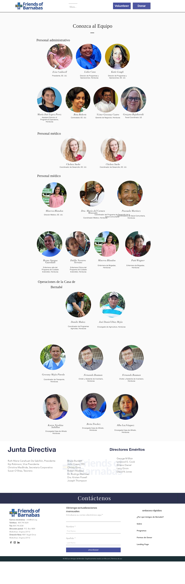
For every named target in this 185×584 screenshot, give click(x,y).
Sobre (139, 524)
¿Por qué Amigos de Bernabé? (148, 517)
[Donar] (141, 6)
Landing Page (143, 544)
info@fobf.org (31, 520)
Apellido (70, 538)
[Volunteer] (122, 6)
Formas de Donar (144, 537)
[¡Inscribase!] (93, 550)
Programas (141, 531)
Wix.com (107, 558)
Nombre (70, 527)
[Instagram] (14, 542)
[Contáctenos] (94, 498)
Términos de (115, 558)
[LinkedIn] (18, 542)
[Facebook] (10, 542)
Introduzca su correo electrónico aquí (83, 515)
